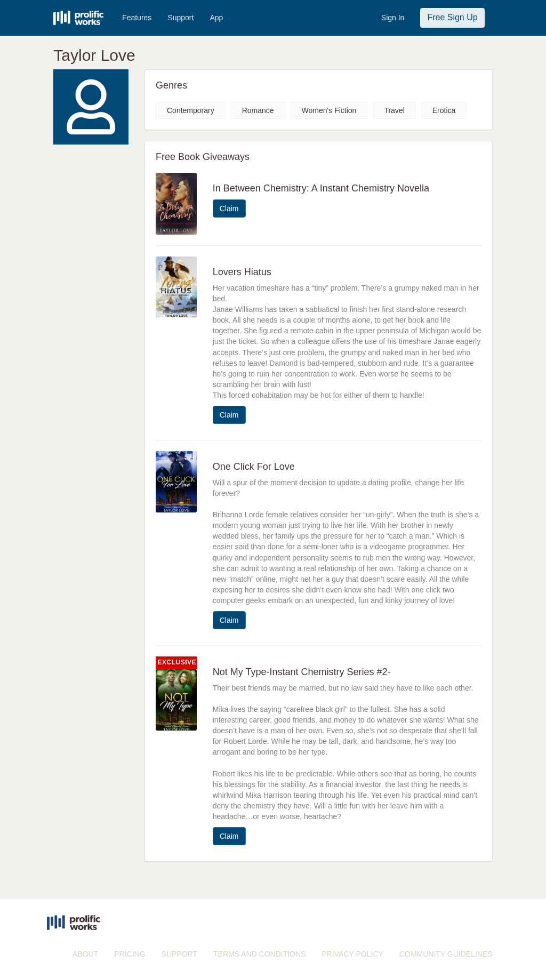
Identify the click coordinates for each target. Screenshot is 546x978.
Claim (229, 208)
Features (136, 17)
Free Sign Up (452, 17)
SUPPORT (179, 954)
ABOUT (85, 954)
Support (180, 17)
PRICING (129, 954)
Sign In (393, 17)
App (216, 17)
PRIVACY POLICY (352, 954)
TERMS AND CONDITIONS (259, 954)
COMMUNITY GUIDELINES (446, 954)
